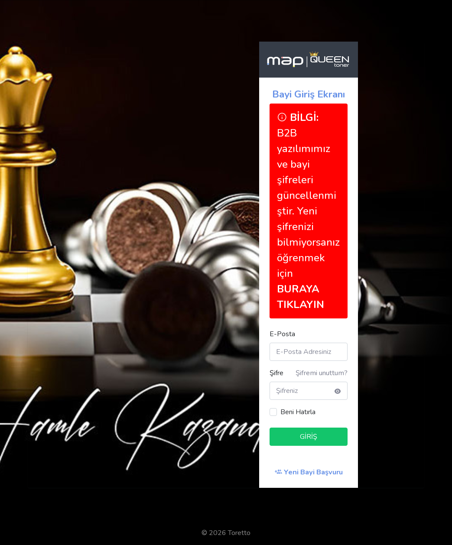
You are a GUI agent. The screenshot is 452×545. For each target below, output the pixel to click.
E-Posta (282, 334)
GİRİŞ (308, 436)
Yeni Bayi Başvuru (309, 472)
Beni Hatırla (297, 412)
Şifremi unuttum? (322, 373)
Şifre (276, 373)
